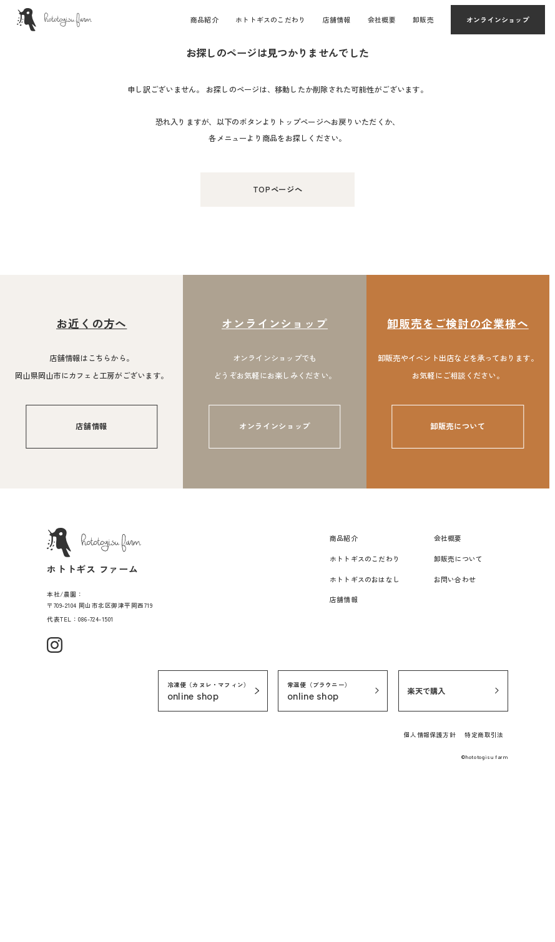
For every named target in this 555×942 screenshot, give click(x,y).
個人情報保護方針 (430, 896)
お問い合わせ (455, 741)
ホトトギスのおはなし (365, 741)
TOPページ (34, 159)
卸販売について (457, 589)
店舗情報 (337, 19)
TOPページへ (277, 351)
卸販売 (423, 19)
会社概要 (382, 19)
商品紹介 (204, 19)
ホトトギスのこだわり (270, 19)
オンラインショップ (497, 19)
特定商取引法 (484, 896)
